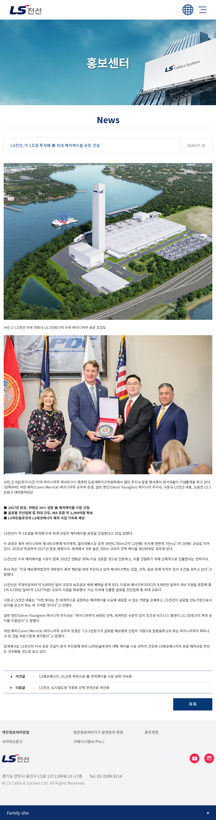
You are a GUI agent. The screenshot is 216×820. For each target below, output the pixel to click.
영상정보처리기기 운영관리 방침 (98, 732)
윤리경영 (151, 732)
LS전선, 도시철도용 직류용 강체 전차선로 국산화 (74, 688)
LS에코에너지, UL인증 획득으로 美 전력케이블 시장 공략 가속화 (85, 676)
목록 (193, 704)
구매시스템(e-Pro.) (89, 741)
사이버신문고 (12, 741)
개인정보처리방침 (15, 732)
